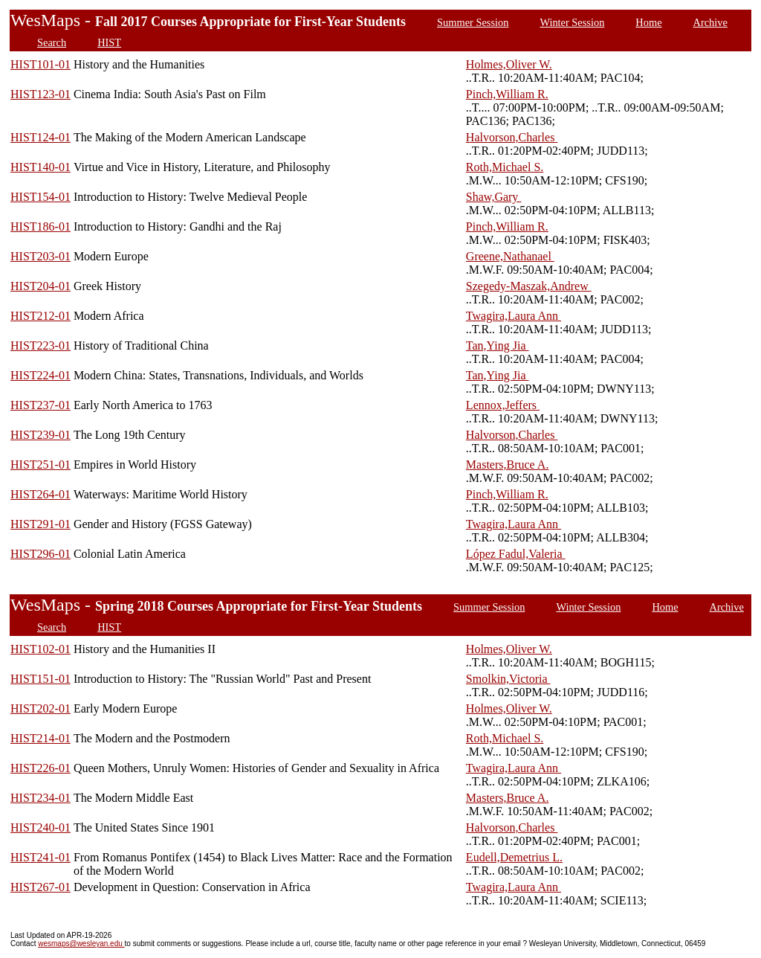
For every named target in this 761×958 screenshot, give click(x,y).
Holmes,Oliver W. (509, 64)
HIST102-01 (40, 649)
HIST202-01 (40, 708)
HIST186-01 (40, 226)
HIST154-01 (40, 196)
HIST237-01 (40, 405)
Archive (710, 22)
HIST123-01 (40, 94)
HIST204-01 (40, 286)
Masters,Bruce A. (507, 464)
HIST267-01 (40, 887)
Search (51, 42)
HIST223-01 (40, 345)
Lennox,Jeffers (503, 405)
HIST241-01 (40, 857)
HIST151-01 (40, 678)
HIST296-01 (40, 553)
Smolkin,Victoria (508, 678)
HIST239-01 (40, 434)
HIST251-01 (40, 464)
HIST (109, 42)
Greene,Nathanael (510, 256)
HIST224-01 (40, 375)
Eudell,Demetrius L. (514, 857)
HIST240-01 (40, 827)
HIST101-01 (40, 64)
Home (648, 22)
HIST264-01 (40, 494)
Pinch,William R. (507, 94)
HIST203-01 (40, 256)
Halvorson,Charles (512, 137)
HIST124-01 (40, 137)
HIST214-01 (40, 738)
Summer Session (472, 22)
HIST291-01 (40, 524)
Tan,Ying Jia (497, 345)
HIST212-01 (40, 315)
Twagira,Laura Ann (513, 315)
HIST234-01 (40, 797)
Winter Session (572, 22)
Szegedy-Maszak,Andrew (529, 286)
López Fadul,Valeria (516, 553)
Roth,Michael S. (504, 167)
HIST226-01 (40, 768)
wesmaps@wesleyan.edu (81, 943)
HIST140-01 (40, 167)
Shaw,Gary (494, 196)
